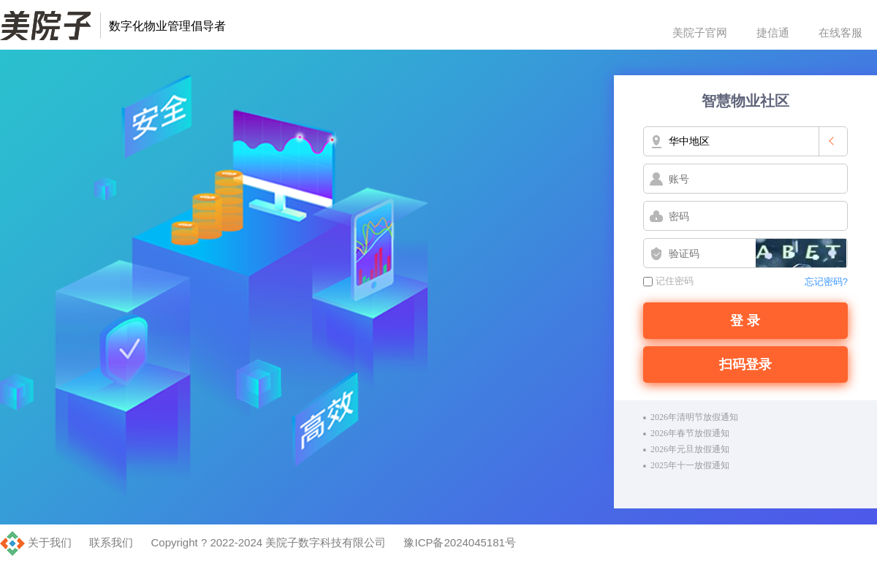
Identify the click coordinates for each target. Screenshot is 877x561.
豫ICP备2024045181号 (459, 542)
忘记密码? (826, 281)
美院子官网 (699, 32)
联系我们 (111, 542)
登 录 (745, 320)
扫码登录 (745, 364)
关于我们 (50, 542)
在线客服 (840, 32)
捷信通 (772, 32)
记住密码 (668, 280)
